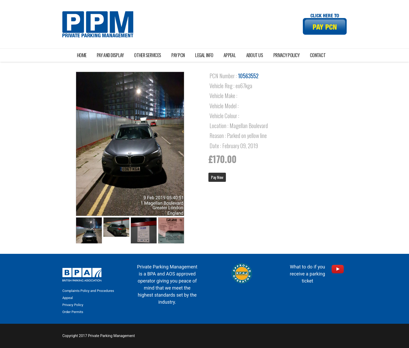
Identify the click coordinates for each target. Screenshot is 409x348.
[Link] (97, 24)
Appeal (67, 298)
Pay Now (217, 177)
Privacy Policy (72, 305)
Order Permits (72, 312)
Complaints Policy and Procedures (88, 291)
